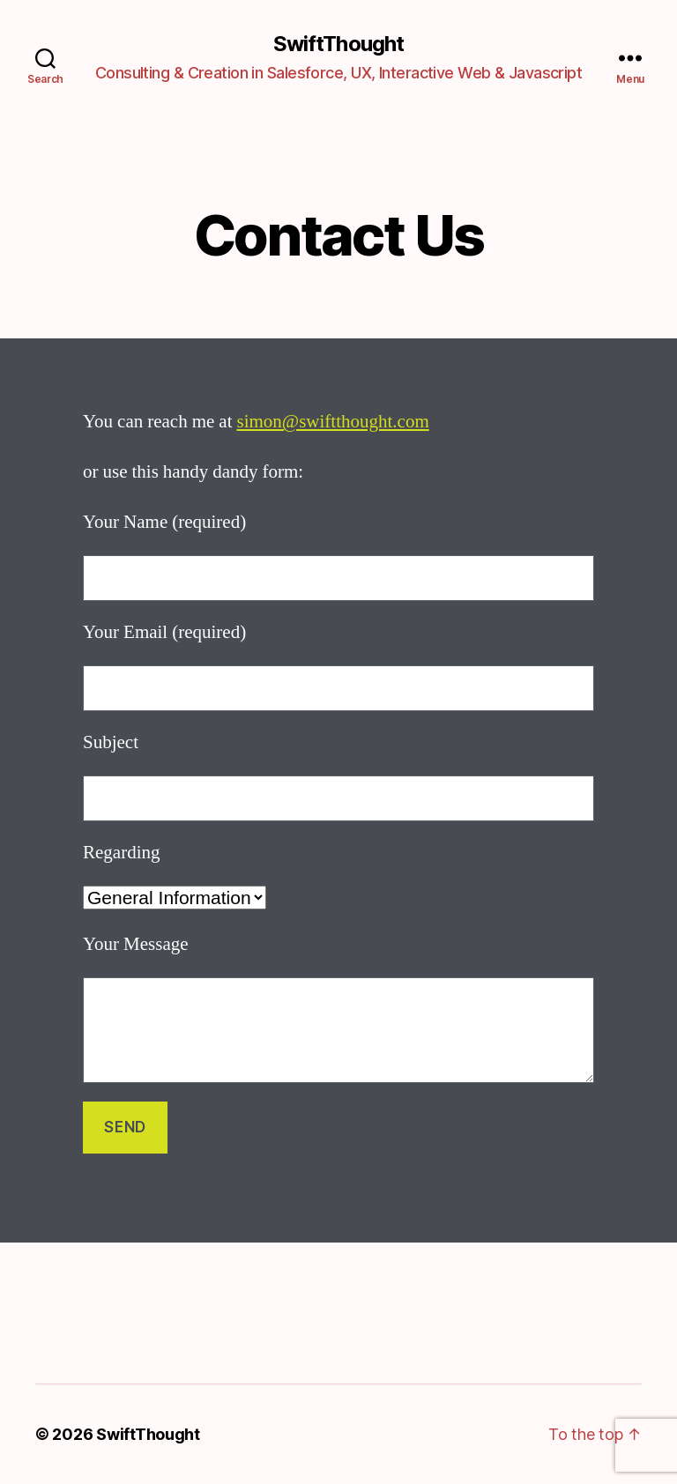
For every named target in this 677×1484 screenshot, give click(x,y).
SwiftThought (338, 44)
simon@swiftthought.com (332, 422)
